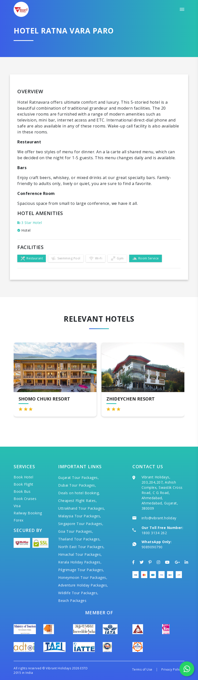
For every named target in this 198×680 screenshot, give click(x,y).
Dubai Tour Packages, (77, 485)
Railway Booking (28, 513)
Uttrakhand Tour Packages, (81, 508)
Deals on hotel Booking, (79, 493)
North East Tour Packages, (81, 546)
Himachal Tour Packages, (80, 554)
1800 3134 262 (154, 532)
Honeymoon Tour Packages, (82, 577)
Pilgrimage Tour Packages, (81, 569)
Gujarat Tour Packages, (78, 477)
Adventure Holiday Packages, (83, 585)
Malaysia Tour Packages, (79, 516)
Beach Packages (72, 600)
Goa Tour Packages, (75, 531)
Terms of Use (142, 669)
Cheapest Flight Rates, (77, 500)
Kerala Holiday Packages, (79, 562)
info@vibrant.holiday (159, 518)
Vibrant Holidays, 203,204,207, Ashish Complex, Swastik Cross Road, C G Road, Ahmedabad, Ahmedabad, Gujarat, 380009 (162, 493)
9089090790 (152, 547)
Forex (19, 520)
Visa (17, 505)
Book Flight (23, 484)
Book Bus (22, 491)
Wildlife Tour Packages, (78, 592)
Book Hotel (23, 477)
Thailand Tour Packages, (79, 539)
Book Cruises (25, 498)
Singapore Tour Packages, (80, 523)
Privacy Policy (171, 669)
